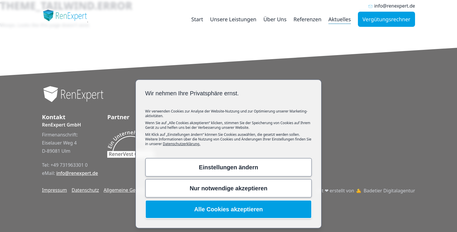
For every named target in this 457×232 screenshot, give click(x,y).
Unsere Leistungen (233, 19)
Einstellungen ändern (228, 167)
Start (197, 19)
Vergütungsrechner (386, 19)
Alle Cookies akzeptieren (228, 209)
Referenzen (307, 19)
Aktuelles (339, 19)
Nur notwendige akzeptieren (229, 188)
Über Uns (274, 19)
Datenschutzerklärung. (182, 143)
